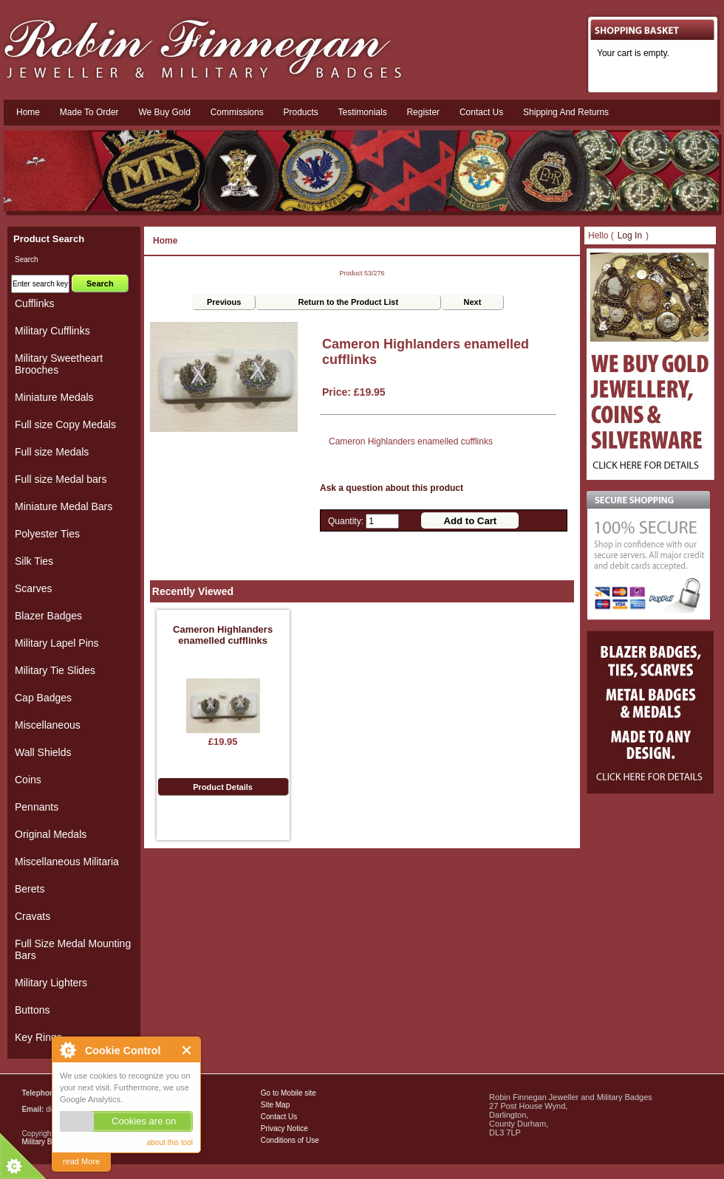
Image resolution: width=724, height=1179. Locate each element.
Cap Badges (43, 698)
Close (187, 1050)
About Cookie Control (67, 1049)
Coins (28, 780)
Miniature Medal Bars (63, 506)
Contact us (481, 112)
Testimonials (362, 112)
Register (423, 112)
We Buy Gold (164, 112)
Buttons (32, 1010)
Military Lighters (51, 983)
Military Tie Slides (55, 670)
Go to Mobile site (288, 1093)
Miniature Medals (54, 397)
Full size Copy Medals (65, 424)
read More (81, 1161)
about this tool (170, 1142)
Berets (29, 889)
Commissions (237, 112)
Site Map (275, 1105)
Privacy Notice (284, 1128)
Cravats (32, 916)
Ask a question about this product (391, 488)
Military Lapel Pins (57, 643)
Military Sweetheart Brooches (59, 364)
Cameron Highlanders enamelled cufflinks (223, 635)
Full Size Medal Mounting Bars (73, 949)
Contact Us (279, 1117)
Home (28, 112)
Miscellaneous (48, 725)
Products (300, 112)
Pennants (36, 807)
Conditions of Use (290, 1140)
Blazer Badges (48, 616)
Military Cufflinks (52, 331)
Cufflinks (34, 303)
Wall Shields (43, 752)
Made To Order (89, 112)
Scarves (33, 588)
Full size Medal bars (61, 479)
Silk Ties (34, 561)
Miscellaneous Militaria (67, 861)
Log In (630, 235)
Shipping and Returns (566, 112)
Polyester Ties (47, 534)
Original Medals (50, 834)
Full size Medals (52, 452)
